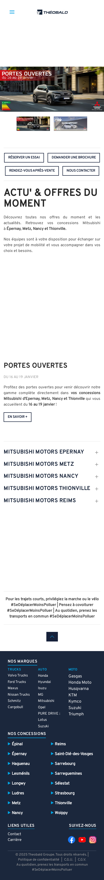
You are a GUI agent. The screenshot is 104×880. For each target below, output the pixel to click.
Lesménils (21, 773)
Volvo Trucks (18, 675)
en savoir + (17, 417)
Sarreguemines (68, 773)
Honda (43, 676)
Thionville (63, 803)
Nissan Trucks (19, 695)
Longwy (18, 783)
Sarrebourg (65, 763)
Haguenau (21, 763)
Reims (60, 744)
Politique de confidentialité (39, 860)
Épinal (17, 744)
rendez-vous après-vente (32, 171)
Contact (14, 834)
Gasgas (75, 676)
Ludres (18, 793)
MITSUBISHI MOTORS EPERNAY (44, 452)
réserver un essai (24, 158)
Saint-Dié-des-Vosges (74, 754)
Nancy (17, 813)
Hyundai (44, 682)
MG (40, 695)
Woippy (61, 813)
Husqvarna (78, 689)
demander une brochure (74, 158)
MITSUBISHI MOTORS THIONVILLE (47, 488)
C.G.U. (68, 860)
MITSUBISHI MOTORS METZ (39, 464)
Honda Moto (80, 682)
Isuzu (42, 688)
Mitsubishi (46, 701)
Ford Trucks (17, 682)
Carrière (15, 840)
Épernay (19, 754)
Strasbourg (64, 793)
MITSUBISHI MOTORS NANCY (41, 476)
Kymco (74, 701)
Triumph (76, 714)
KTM (72, 695)
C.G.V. (82, 860)
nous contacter (81, 171)
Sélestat (62, 783)
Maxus (13, 688)
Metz (16, 803)
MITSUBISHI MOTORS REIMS (40, 501)
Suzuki (43, 726)
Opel (41, 707)
